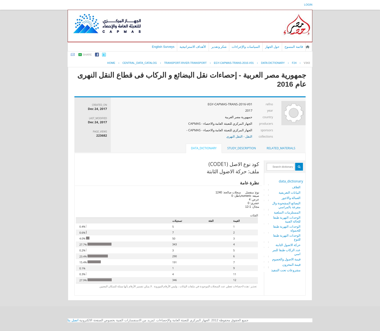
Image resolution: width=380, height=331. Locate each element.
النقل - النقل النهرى (239, 136)
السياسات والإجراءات (246, 47)
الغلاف (296, 187)
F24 (294, 62)
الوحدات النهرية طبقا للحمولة (287, 228)
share (87, 54)
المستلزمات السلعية (287, 212)
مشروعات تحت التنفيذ (286, 270)
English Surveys (163, 47)
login (308, 4)
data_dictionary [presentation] (203, 148)
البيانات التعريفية (290, 192)
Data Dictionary (273, 62)
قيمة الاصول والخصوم (286, 259)
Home (111, 62)
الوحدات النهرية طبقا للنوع (287, 237)
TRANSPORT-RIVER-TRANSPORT (185, 62)
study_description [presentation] (241, 148)
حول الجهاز (272, 47)
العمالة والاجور (291, 198)
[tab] (280, 148)
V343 (307, 62)
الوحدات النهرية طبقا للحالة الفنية (287, 219)
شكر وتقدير (219, 47)
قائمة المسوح (294, 47)
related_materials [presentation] (281, 148)
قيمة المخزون (291, 264)
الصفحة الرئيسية (307, 47)
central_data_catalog (139, 62)
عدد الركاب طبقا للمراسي (286, 252)
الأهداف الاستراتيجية (193, 47)
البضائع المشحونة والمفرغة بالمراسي (286, 205)
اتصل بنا (73, 320)
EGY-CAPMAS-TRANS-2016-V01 (234, 62)
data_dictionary (291, 181)
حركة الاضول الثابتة (288, 245)
